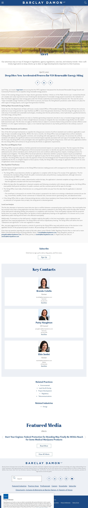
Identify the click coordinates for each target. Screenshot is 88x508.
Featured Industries (19, 486)
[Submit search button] (14, 477)
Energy (45, 407)
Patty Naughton (44, 322)
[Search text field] (28, 478)
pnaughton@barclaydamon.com (44, 329)
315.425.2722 (44, 301)
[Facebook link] (37, 83)
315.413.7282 (44, 332)
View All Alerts (44, 454)
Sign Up (44, 257)
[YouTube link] (72, 478)
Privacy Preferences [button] (65, 502)
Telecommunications (45, 396)
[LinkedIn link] (44, 83)
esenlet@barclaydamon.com (44, 360)
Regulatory (45, 393)
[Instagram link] (66, 478)
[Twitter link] (50, 83)
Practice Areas (33, 486)
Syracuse (44, 299)
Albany (44, 362)
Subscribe (72, 486)
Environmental (45, 385)
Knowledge (63, 486)
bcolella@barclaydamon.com (44, 297)
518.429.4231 (44, 364)
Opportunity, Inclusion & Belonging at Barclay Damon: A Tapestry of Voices (44, 490)
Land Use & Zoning (45, 388)
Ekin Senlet (44, 354)
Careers (54, 486)
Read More (44, 303)
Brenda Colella (44, 291)
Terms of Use (75, 502)
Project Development (45, 391)
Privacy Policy (55, 502)
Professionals (45, 486)
